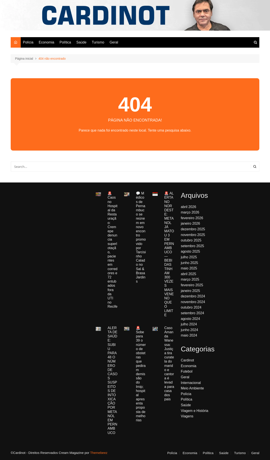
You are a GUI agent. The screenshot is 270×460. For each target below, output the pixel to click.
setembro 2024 (192, 313)
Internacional (191, 383)
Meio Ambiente (192, 388)
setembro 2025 (192, 246)
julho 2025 (189, 257)
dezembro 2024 (193, 296)
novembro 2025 (193, 235)
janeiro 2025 (190, 291)
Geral (113, 42)
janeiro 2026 (190, 223)
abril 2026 (188, 207)
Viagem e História (194, 411)
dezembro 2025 (193, 229)
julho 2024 (189, 324)
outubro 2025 (191, 240)
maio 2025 (189, 268)
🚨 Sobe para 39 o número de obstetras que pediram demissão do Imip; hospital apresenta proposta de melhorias (141, 374)
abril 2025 (188, 274)
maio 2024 (189, 335)
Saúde (81, 42)
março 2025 (190, 279)
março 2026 (190, 212)
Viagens (187, 416)
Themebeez (98, 453)
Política (65, 42)
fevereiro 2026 (192, 218)
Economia (46, 42)
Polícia (28, 42)
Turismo (98, 42)
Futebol (186, 371)
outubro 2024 (191, 307)
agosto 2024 (190, 319)
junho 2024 (189, 330)
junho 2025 (189, 263)
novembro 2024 (193, 302)
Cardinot (187, 360)
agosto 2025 (190, 251)
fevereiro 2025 (192, 285)
